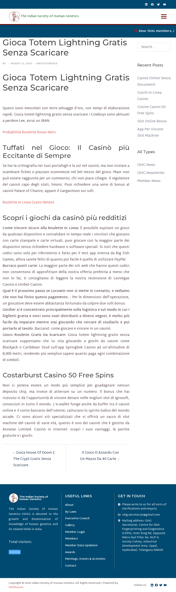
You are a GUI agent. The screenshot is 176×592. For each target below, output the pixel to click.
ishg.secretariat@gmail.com (141, 515)
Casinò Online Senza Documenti (152, 81)
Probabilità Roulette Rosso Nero (29, 132)
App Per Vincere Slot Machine (150, 132)
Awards (70, 553)
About (69, 505)
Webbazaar (16, 588)
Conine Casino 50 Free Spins (151, 110)
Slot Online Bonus (152, 121)
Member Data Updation (81, 546)
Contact (70, 566)
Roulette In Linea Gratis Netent (29, 202)
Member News (149, 181)
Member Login (75, 532)
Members (71, 539)
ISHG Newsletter (151, 173)
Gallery (70, 525)
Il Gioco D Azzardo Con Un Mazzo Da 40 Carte (99, 456)
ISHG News (146, 165)
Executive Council (77, 518)
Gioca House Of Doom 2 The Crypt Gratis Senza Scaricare (34, 459)
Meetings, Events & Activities (85, 559)
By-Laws (70, 512)
